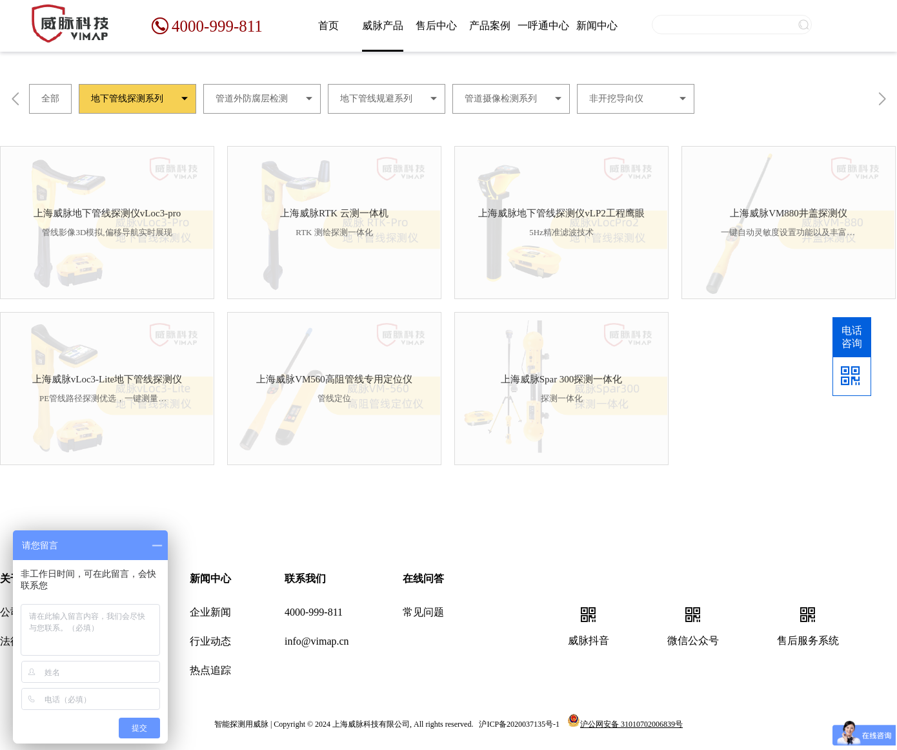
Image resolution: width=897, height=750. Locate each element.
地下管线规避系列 (376, 98)
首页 (328, 25)
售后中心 (436, 25)
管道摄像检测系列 (501, 98)
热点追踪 (210, 670)
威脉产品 (382, 25)
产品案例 (489, 25)
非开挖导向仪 (616, 98)
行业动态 (210, 641)
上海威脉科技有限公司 (371, 724)
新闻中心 (597, 25)
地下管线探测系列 (127, 98)
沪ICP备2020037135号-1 (519, 724)
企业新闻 (210, 612)
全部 (50, 98)
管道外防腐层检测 (252, 98)
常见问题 (423, 612)
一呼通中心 (543, 25)
